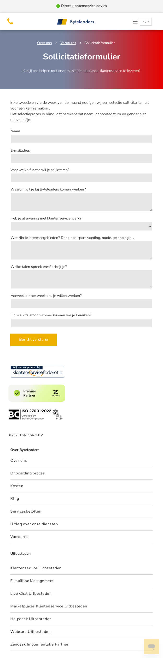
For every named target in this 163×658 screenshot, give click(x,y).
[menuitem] (81, 568)
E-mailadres (20, 150)
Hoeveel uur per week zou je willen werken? (46, 295)
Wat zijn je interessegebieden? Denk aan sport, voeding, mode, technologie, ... (73, 237)
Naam (15, 131)
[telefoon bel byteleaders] (10, 24)
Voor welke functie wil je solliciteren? (40, 169)
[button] (135, 21)
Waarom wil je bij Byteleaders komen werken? (48, 189)
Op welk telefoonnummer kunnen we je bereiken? (51, 315)
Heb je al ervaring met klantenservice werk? (46, 218)
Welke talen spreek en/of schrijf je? (39, 266)
